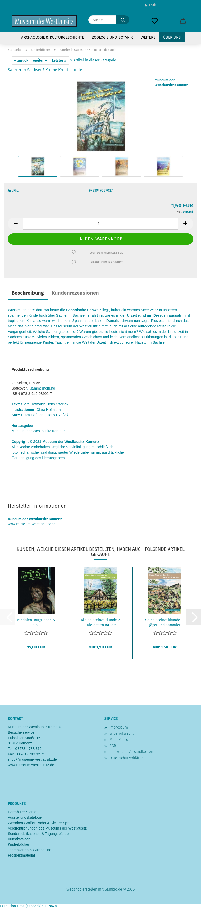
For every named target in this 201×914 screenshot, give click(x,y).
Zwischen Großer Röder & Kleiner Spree (40, 823)
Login (151, 5)
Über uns (172, 37)
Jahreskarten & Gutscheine (29, 850)
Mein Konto (119, 740)
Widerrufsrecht (122, 733)
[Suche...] (122, 19)
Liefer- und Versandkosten (131, 752)
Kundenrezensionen (75, 293)
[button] (183, 21)
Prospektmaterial (21, 855)
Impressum (119, 727)
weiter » (40, 60)
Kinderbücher (18, 844)
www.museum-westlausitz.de (31, 765)
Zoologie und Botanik (112, 37)
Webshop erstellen (81, 889)
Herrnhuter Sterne (22, 812)
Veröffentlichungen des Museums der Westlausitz (47, 828)
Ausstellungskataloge (25, 817)
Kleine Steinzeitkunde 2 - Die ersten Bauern (100, 622)
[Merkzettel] (154, 21)
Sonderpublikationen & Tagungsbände (38, 834)
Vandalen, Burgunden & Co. (36, 622)
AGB (113, 746)
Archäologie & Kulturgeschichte (52, 37)
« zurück (21, 60)
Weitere (148, 37)
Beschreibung (28, 293)
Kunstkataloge (19, 839)
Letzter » (59, 60)
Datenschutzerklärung (127, 758)
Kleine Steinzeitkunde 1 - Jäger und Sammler (164, 622)
